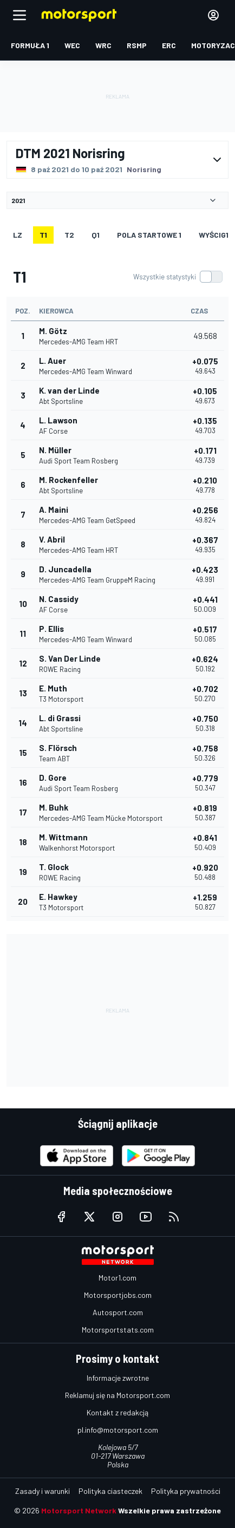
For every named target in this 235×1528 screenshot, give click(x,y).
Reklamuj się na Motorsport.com (117, 1395)
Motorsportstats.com (118, 1329)
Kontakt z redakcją (117, 1412)
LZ (17, 234)
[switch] (177, 276)
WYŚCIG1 (214, 234)
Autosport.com (118, 1312)
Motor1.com (117, 1277)
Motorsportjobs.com (118, 1295)
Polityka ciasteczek (110, 1491)
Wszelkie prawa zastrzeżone (169, 1510)
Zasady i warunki (42, 1491)
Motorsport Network (78, 1510)
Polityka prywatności (185, 1491)
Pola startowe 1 (149, 234)
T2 (69, 234)
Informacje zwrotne (118, 1377)
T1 (43, 234)
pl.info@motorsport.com (117, 1429)
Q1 (96, 234)
